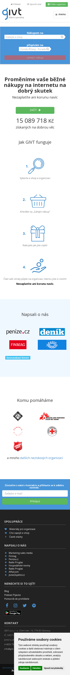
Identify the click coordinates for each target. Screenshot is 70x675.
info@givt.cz (10, 648)
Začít (35, 110)
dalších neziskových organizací (41, 458)
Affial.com (14, 571)
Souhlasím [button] (24, 668)
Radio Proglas (16, 562)
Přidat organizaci (57, 4)
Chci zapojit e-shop (19, 532)
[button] (34, 37)
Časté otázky (16, 536)
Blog (6, 591)
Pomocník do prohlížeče (16, 598)
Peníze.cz (13, 559)
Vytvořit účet (34, 4)
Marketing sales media (20, 552)
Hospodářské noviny (19, 565)
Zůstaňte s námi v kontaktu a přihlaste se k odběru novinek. (34, 486)
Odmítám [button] (36, 668)
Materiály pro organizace (22, 529)
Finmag (12, 556)
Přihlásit (16, 4)
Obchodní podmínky (11, 667)
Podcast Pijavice (12, 595)
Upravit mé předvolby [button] (53, 668)
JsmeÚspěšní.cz (17, 575)
